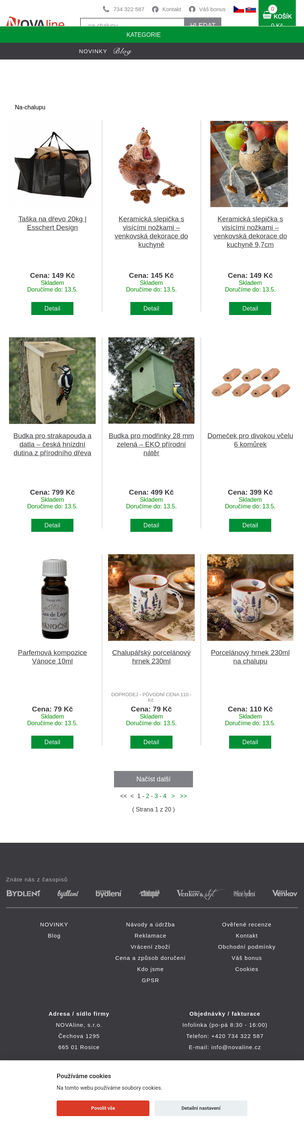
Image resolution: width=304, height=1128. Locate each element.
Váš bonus (212, 9)
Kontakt (171, 9)
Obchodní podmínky (247, 947)
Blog (54, 935)
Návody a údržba (150, 924)
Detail (52, 308)
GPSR (150, 980)
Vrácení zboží (151, 947)
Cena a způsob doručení (150, 958)
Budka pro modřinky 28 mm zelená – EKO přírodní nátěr (151, 444)
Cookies (247, 969)
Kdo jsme (150, 969)
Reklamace (150, 935)
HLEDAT (202, 25)
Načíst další (153, 779)
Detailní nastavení (201, 1108)
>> (182, 796)
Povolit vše (103, 1108)
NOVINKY (54, 924)
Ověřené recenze (247, 924)
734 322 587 (128, 9)
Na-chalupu (30, 107)
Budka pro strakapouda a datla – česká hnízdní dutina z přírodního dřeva (52, 444)
